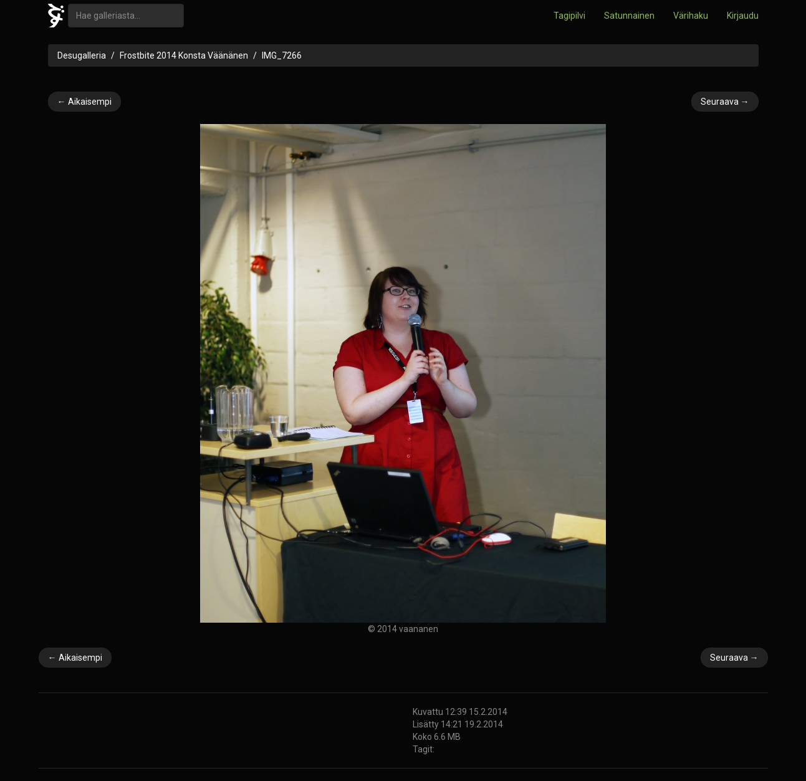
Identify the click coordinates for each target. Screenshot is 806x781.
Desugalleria (81, 55)
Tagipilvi (569, 16)
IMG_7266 (282, 55)
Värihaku (690, 16)
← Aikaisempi (84, 102)
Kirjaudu (743, 16)
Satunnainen (629, 16)
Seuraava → (725, 102)
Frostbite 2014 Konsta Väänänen (184, 55)
